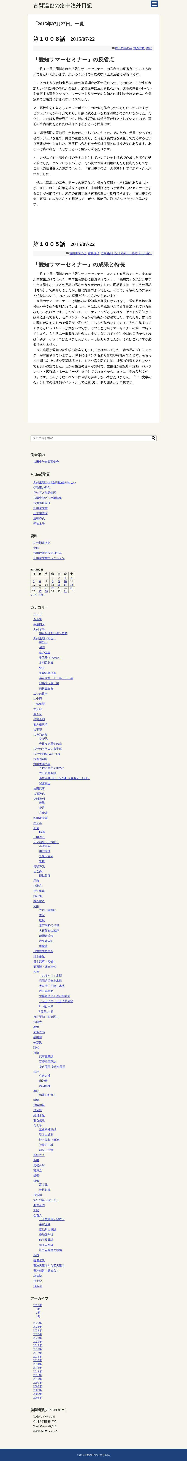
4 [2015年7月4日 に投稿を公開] (71, 577)
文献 (36, 906)
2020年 (37, 1341)
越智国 (37, 1194)
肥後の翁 (39, 1165)
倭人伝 (37, 714)
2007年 (37, 1390)
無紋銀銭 (44, 1189)
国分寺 (37, 823)
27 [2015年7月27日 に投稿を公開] (40, 591)
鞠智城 (37, 1275)
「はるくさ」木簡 (50, 975)
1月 (38, 1316)
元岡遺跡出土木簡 (50, 980)
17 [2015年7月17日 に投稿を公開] (65, 584)
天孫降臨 (39, 866)
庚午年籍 (39, 890)
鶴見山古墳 (46, 1150)
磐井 (42, 667)
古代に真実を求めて (52, 767)
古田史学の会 (123, 48)
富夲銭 (43, 1184)
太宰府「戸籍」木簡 (52, 985)
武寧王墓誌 (46, 1056)
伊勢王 (43, 642)
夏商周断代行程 (49, 925)
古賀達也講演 (41, 503)
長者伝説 (39, 1260)
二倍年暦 (39, 703)
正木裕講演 (40, 513)
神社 (36, 1071)
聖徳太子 (39, 523)
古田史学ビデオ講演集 (47, 497)
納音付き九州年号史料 (53, 633)
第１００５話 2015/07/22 (64, 244)
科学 (36, 1099)
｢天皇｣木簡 (46, 1011)
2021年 (37, 1337)
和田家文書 (40, 508)
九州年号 (39, 629)
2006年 (37, 1393)
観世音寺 (44, 875)
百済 (36, 1052)
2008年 (37, 1386)
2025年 (37, 1323)
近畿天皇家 (46, 856)
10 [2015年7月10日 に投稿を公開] (65, 581)
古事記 (37, 729)
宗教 (36, 880)
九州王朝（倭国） (44, 638)
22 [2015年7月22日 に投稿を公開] (52, 588)
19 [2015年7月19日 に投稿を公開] (33, 588)
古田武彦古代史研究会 (47, 553)
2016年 (37, 1356)
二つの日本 (40, 693)
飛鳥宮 (37, 1286)
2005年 (37, 1397)
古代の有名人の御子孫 (47, 748)
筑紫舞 (37, 1110)
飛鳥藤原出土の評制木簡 (54, 996)
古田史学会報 (47, 773)
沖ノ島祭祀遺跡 (49, 1139)
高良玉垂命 (46, 688)
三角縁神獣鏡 (47, 1129)
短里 (42, 802)
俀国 (42, 647)
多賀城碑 (44, 1224)
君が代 (43, 738)
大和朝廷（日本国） (46, 842)
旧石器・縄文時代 (44, 966)
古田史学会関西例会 (46, 461)
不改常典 (44, 846)
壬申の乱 (39, 837)
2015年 (37, 1360)
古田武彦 (39, 788)
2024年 (37, 1326)
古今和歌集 (40, 734)
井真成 (37, 709)
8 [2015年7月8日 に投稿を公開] (52, 581)
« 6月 (34, 594)
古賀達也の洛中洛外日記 (62, 5)
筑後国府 (39, 1105)
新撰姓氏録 (46, 935)
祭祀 (36, 1091)
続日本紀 (39, 1115)
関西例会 (44, 783)
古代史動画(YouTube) (46, 753)
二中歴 (37, 698)
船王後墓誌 (46, 1239)
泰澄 (36, 1027)
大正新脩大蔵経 (49, 930)
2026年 (37, 1305)
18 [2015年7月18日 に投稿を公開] (71, 584)
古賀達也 (139, 48)
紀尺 (42, 807)
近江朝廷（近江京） (46, 1200)
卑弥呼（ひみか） (50, 657)
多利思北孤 (46, 662)
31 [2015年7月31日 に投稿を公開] (65, 591)
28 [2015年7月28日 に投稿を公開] (46, 591)
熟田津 (37, 1037)
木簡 (36, 971)
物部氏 (37, 1042)
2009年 (37, 1382)
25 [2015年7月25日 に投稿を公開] (71, 588)
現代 (149, 48)
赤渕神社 (44, 1085)
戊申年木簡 (46, 991)
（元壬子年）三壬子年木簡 (56, 1001)
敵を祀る (39, 901)
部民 (36, 1210)
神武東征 (44, 851)
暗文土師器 (46, 1134)
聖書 (36, 1160)
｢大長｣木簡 (46, 1006)
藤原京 (37, 1170)
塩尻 (42, 920)
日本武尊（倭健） (44, 961)
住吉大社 (44, 1075)
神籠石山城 (46, 1144)
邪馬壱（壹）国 (49, 683)
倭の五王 (44, 652)
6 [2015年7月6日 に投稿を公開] (40, 581)
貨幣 (36, 1180)
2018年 (37, 1349)
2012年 (37, 1371)
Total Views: (40, 1426)
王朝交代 (39, 518)
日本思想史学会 (43, 951)
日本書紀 (39, 956)
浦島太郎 (39, 1032)
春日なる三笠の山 (50, 743)
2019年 (37, 1345)
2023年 (37, 1330)
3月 (38, 1309)
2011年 (37, 1375)
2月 (38, 1312)
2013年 (37, 1367)
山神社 (43, 1080)
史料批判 (39, 798)
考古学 (37, 1125)
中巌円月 (39, 624)
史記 (42, 915)
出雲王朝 (39, 719)
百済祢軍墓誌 (47, 1061)
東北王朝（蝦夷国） (46, 1016)
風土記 (37, 1280)
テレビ (37, 614)
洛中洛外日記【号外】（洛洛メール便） (126, 253)
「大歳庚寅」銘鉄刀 (52, 1219)
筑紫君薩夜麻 (47, 673)
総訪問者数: (41, 1431)
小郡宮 (37, 885)
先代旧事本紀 (41, 542)
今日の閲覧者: (42, 1421)
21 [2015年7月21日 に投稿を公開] (46, 588)
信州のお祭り (47, 1094)
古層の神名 (40, 759)
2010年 (37, 1378)
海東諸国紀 (46, 940)
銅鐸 (36, 1255)
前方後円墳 (40, 724)
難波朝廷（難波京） (46, 1270)
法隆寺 (37, 1021)
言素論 (43, 812)
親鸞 (36, 1175)
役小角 (37, 896)
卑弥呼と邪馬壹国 (44, 492)
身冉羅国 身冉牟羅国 (52, 1066)
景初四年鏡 (46, 1234)
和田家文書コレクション (49, 558)
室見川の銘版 (47, 1229)
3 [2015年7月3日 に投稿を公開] (65, 577)
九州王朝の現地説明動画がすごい (54, 482)
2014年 (37, 1364)
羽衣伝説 (39, 1120)
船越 (42, 832)
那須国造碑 (46, 1244)
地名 (36, 828)
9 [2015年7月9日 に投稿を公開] (59, 581)
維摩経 (43, 946)
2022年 (37, 1334)
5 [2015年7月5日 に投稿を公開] (33, 581)
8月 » (42, 594)
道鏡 (42, 861)
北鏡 (36, 547)
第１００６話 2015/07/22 (64, 39)
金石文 (37, 1215)
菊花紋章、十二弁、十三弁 (56, 678)
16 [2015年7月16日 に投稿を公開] (59, 584)
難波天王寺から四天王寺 (49, 1265)
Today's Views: (42, 1416)
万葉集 (37, 619)
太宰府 (37, 871)
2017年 (37, 1352)
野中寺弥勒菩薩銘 (50, 1250)
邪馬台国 (39, 1205)
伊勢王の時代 (41, 487)
